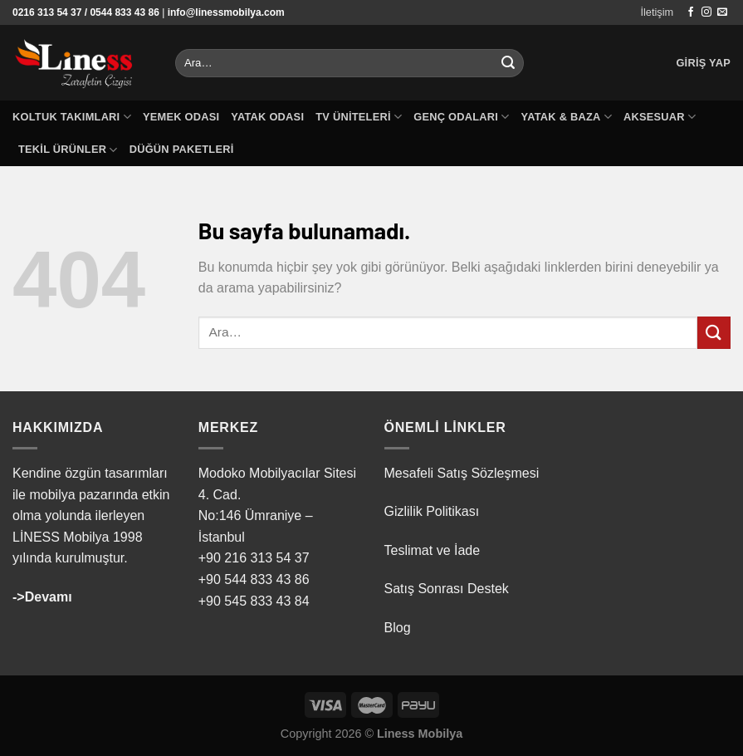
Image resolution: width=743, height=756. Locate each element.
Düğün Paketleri (182, 149)
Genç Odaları (461, 117)
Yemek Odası (181, 116)
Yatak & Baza (566, 117)
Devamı (48, 597)
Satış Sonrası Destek (446, 589)
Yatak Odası (267, 116)
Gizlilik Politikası (432, 511)
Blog (397, 628)
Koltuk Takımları (71, 117)
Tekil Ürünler (68, 150)
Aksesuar (659, 117)
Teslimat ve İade (432, 550)
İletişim (656, 12)
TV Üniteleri (358, 117)
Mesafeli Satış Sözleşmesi (462, 473)
